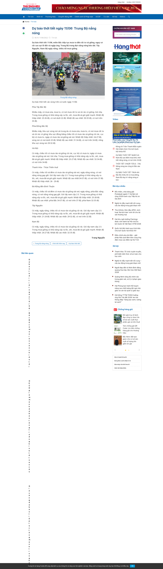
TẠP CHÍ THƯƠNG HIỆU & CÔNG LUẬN (80, 562)
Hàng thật (121, 2)
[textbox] (127, 34)
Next (139, 349)
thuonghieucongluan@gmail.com (67, 544)
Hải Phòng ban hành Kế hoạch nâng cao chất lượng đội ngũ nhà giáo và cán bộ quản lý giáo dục (127, 288)
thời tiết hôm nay (59, 243)
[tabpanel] (37, 273)
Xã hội (112, 16)
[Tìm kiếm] (126, 16)
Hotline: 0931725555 (134, 2)
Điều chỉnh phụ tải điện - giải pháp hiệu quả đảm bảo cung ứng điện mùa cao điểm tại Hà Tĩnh (128, 237)
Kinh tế (39, 16)
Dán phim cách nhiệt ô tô (122, 360)
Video (115, 119)
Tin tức (30, 16)
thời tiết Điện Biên (120, 368)
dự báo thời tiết (74, 243)
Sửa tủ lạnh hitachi (120, 357)
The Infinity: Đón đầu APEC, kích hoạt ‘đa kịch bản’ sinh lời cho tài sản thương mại (127, 212)
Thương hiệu (49, 16)
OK (132, 566)
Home (26, 21)
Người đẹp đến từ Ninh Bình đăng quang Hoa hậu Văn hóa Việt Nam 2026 (128, 269)
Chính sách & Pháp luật (82, 16)
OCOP (96, 16)
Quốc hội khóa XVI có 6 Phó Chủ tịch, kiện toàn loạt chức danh (83, 345)
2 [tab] (129, 350)
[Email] (31, 548)
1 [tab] (126, 350)
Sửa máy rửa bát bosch (122, 364)
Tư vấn (104, 16)
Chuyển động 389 (64, 16)
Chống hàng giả (125, 309)
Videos (119, 16)
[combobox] (127, 34)
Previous (115, 349)
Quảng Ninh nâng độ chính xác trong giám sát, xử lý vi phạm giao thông (128, 278)
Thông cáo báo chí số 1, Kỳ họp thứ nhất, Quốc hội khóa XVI (81, 300)
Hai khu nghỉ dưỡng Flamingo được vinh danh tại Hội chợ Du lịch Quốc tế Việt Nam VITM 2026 (128, 221)
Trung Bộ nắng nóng (42, 243)
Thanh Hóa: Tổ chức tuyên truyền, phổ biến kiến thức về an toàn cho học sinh (128, 253)
